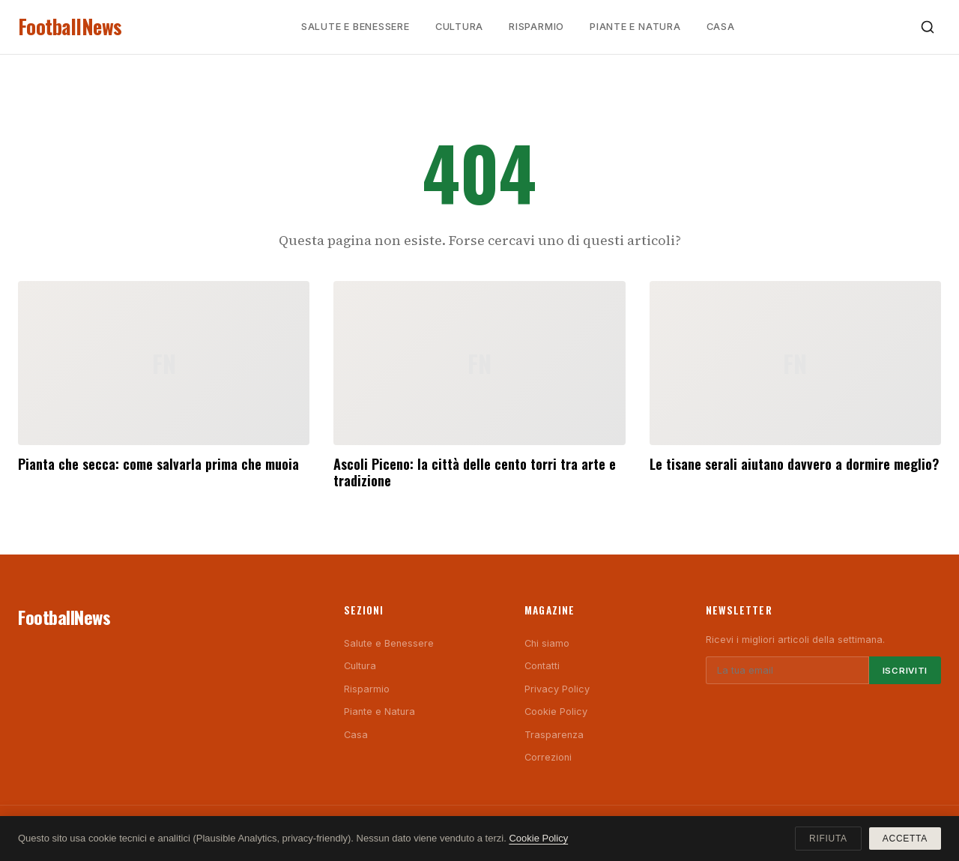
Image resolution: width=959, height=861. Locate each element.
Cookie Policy (555, 711)
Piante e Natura (635, 26)
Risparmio (536, 26)
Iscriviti (905, 670)
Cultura (459, 26)
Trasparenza (554, 734)
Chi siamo (546, 643)
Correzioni (548, 757)
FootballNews (70, 26)
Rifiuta (828, 838)
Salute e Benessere (355, 26)
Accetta (905, 838)
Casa (721, 26)
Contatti (542, 665)
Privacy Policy (557, 689)
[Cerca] (927, 26)
